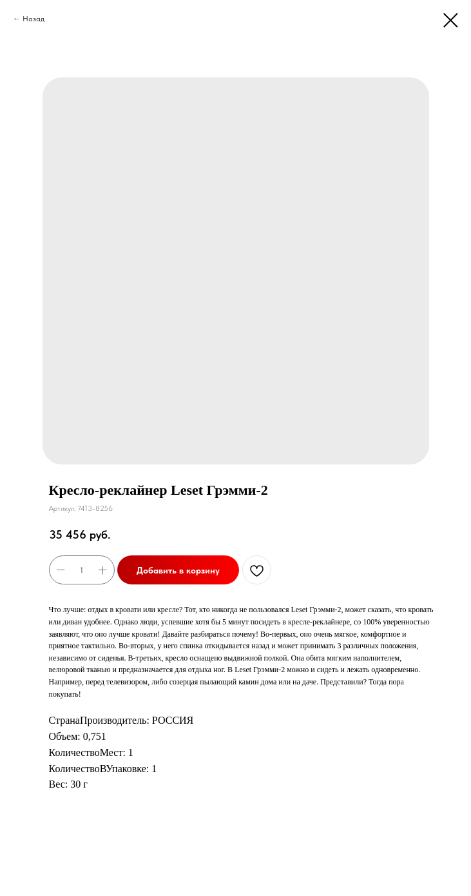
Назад (33, 18)
